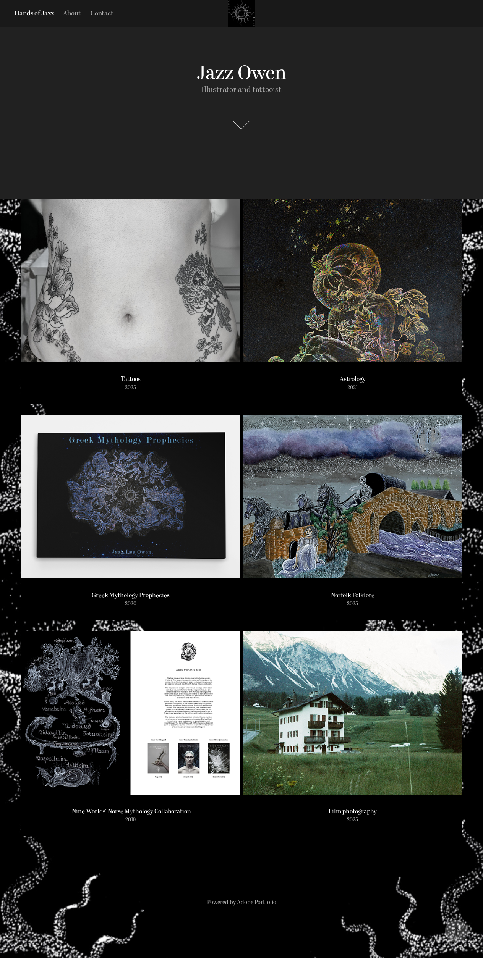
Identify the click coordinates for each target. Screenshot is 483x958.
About (72, 13)
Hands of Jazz (34, 13)
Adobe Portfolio (256, 902)
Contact (102, 13)
